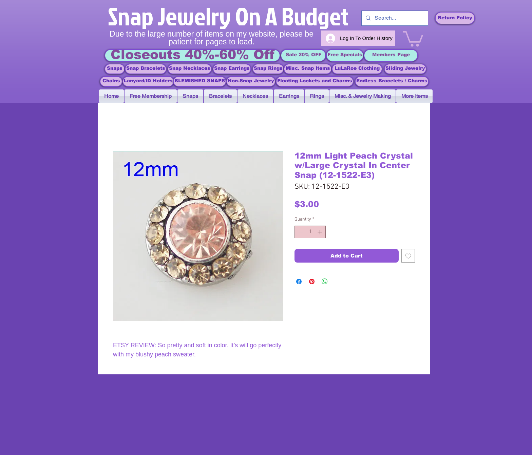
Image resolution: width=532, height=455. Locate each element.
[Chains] (111, 81)
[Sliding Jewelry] (405, 69)
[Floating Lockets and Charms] (315, 81)
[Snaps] (114, 69)
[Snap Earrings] (232, 69)
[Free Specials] (345, 55)
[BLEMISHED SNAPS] (199, 81)
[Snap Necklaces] (190, 69)
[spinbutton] (310, 232)
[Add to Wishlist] (408, 256)
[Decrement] (300, 232)
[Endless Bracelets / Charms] (392, 81)
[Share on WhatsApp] (325, 281)
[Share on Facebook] (299, 281)
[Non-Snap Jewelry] (251, 81)
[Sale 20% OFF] (303, 55)
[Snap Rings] (268, 69)
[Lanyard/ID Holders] (148, 81)
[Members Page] (391, 55)
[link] (413, 37)
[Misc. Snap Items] (308, 69)
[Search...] (394, 18)
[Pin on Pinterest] (312, 281)
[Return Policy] (455, 18)
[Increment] (320, 232)
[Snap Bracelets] (146, 69)
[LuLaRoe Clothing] (357, 69)
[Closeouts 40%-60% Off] (192, 55)
